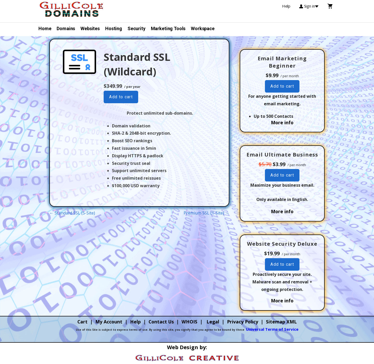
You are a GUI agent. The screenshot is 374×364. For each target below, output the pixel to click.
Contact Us (161, 321)
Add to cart (121, 96)
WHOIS (189, 321)
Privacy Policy (242, 321)
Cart (82, 321)
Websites (90, 28)
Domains (66, 28)
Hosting (113, 28)
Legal (212, 321)
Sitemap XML (281, 321)
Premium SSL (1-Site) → (206, 213)
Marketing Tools (168, 28)
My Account (108, 321)
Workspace (203, 28)
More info (282, 122)
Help (135, 321)
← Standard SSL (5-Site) (72, 213)
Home (44, 28)
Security (136, 28)
